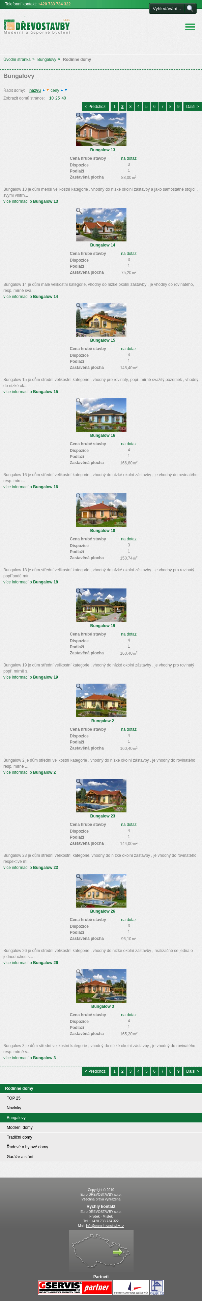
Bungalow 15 (102, 340)
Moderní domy (20, 1127)
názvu (35, 90)
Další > (192, 106)
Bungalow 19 (102, 625)
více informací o (30, 201)
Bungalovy (46, 59)
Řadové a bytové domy (27, 1147)
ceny (55, 90)
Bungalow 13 (102, 150)
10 (51, 98)
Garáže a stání (20, 1156)
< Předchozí (96, 106)
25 (57, 98)
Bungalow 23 (102, 816)
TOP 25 (14, 1098)
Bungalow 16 (102, 435)
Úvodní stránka (17, 59)
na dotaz (129, 158)
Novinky (14, 1108)
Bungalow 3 (102, 1006)
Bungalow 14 (102, 245)
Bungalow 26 (102, 911)
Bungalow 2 (102, 721)
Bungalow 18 (102, 530)
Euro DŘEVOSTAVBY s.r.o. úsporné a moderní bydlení (32, 26)
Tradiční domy (19, 1137)
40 (63, 98)
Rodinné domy (19, 1088)
